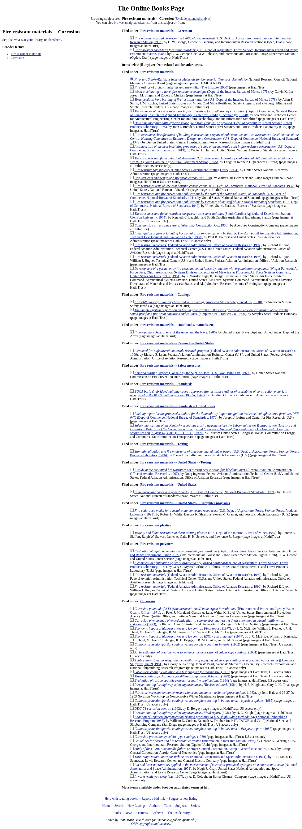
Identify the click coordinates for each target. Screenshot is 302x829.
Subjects (181, 805)
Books (116, 813)
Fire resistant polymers (156, 543)
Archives (157, 813)
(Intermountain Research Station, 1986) (194, 741)
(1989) (170, 736)
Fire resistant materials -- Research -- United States (177, 343)
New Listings (137, 805)
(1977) (182, 628)
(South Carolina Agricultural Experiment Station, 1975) (212, 160)
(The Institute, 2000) (181, 87)
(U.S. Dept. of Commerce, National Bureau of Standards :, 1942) (214, 138)
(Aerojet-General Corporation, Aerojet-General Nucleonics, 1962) (205, 749)
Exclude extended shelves (193, 18)
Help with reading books (121, 798)
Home (106, 805)
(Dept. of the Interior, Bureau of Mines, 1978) (201, 91)
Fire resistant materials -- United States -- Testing (175, 462)
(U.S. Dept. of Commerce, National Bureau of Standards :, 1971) (205, 492)
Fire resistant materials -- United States (168, 484)
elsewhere (54, 40)
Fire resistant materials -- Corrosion (166, 31)
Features (142, 813)
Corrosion (17, 58)
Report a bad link (153, 798)
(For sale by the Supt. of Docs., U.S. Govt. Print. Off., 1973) (192, 373)
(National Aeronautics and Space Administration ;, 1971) (200, 757)
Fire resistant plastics (155, 525)
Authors (154, 805)
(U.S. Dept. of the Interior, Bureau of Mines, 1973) (205, 99)
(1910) (173, 178)
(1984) (195, 652)
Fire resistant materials (26, 54)
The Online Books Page (150, 8)
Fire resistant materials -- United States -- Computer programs (185, 503)
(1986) (182, 712)
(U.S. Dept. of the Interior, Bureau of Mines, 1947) (205, 533)
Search (119, 805)
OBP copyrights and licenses (150, 823)
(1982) (187, 644)
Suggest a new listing (183, 798)
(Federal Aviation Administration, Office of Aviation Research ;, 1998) (197, 257)
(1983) (195, 692)
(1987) (203, 728)
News (128, 813)
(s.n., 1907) (158, 776)
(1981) (182, 672)
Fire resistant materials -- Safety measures (170, 365)
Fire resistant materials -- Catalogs (165, 294)
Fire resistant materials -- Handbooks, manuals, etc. (177, 325)
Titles (167, 805)
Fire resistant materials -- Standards (166, 384)
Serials (195, 805)
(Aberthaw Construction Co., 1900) (181, 225)
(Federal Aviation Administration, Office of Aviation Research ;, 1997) (197, 245)
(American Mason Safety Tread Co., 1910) (198, 302)
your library (35, 40)
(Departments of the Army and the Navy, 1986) (175, 332)
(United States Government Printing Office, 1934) (186, 170)
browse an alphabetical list (132, 22)
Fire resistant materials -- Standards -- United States (177, 406)
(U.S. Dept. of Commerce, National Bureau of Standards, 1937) (214, 186)
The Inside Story (178, 813)
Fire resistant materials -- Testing (164, 444)
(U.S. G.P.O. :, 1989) (213, 429)
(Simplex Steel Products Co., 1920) (210, 312)
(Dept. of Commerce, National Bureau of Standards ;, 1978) (214, 415)
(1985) (203, 700)
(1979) (182, 676)
